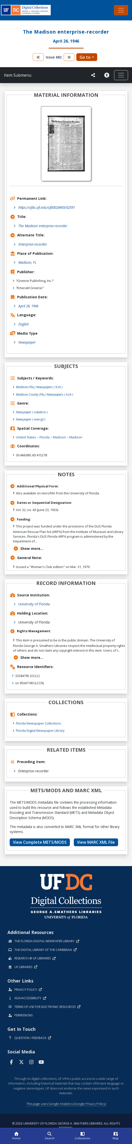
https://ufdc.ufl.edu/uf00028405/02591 (46, 207)
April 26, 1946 (28, 306)
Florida (44, 437)
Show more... (28, 548)
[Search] (49, 1136)
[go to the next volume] (69, 57)
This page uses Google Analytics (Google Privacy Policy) (66, 1103)
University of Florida (34, 604)
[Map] (115, 1136)
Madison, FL (27, 262)
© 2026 (66, 1125)
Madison (59, 437)
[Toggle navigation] (121, 10)
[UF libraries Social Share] (93, 75)
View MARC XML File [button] (96, 842)
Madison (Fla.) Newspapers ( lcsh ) (39, 387)
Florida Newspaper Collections (38, 723)
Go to (85, 57)
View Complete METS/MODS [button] (40, 842)
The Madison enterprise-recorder (42, 225)
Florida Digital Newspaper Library (40, 730)
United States (26, 437)
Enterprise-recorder (32, 244)
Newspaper (27, 342)
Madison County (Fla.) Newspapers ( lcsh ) (44, 394)
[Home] (16, 1136)
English (23, 324)
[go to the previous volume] (38, 57)
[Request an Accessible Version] (106, 75)
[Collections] (82, 1136)
